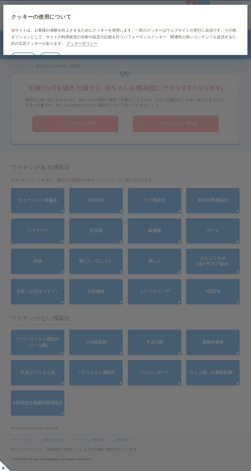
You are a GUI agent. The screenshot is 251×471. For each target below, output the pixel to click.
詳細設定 (77, 64)
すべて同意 (50, 64)
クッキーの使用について (68, 17)
